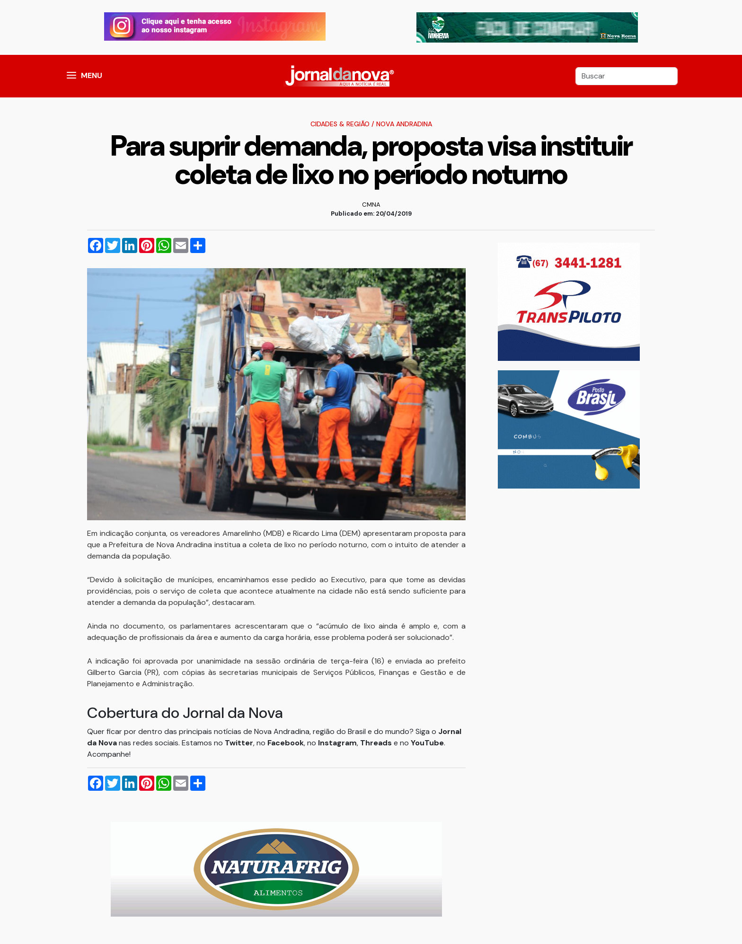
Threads (377, 743)
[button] (71, 76)
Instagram (337, 743)
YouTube (427, 743)
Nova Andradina (404, 124)
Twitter (239, 743)
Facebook (285, 743)
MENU (91, 75)
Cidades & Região (340, 124)
